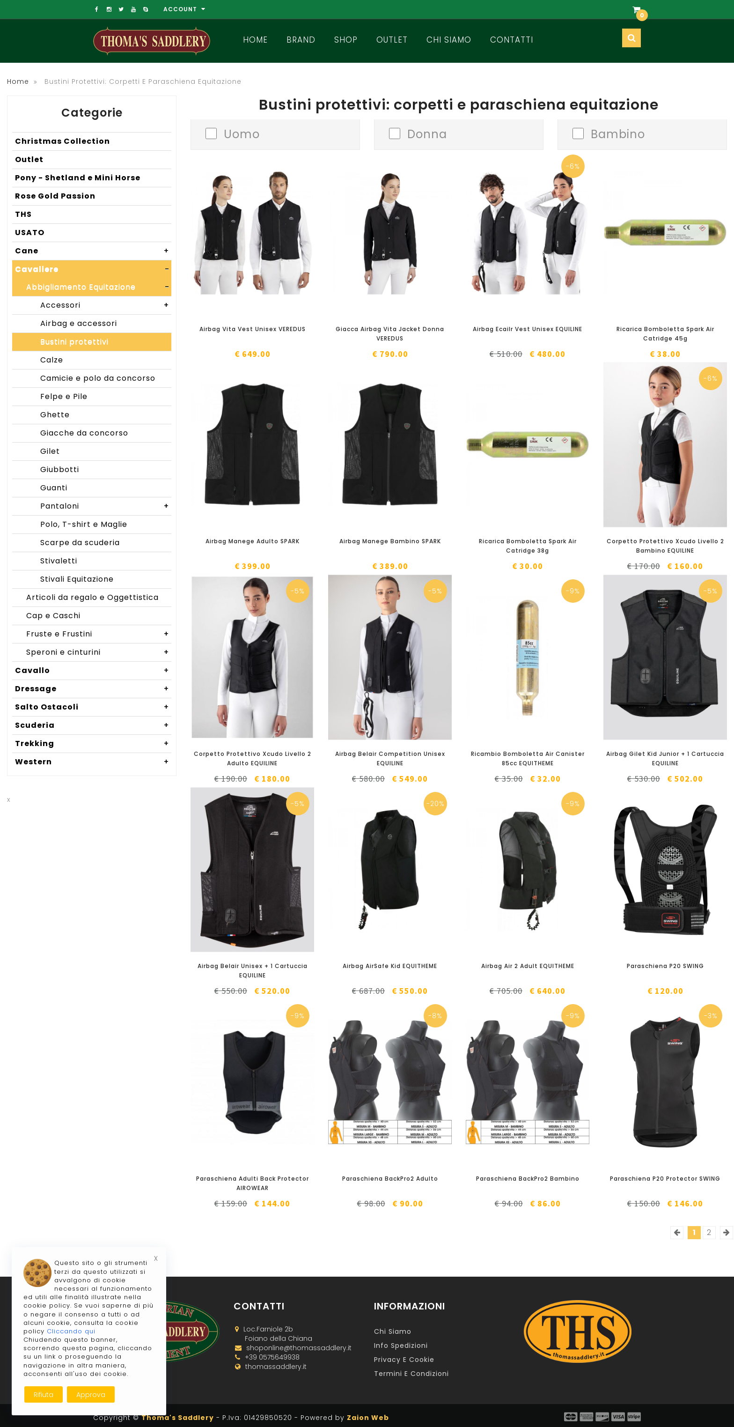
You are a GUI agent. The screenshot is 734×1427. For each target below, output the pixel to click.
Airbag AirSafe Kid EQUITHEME (390, 966)
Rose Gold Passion (55, 196)
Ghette (55, 414)
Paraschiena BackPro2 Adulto (390, 1179)
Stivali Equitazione (77, 579)
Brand (301, 39)
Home (255, 39)
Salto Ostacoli (93, 707)
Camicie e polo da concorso (97, 378)
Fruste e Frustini (98, 634)
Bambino (618, 133)
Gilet (50, 451)
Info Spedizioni (401, 1345)
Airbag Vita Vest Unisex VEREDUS (252, 329)
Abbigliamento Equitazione (98, 287)
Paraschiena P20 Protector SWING (665, 1179)
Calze (51, 360)
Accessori (105, 305)
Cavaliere (93, 269)
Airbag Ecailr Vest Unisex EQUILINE (527, 329)
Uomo (242, 133)
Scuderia (93, 725)
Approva (90, 1394)
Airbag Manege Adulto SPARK (253, 541)
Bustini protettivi (74, 341)
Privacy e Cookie (404, 1359)
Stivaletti (58, 560)
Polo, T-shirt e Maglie (83, 524)
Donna (427, 133)
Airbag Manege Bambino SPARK (390, 541)
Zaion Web (368, 1417)
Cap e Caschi (53, 615)
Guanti (53, 487)
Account (184, 9)
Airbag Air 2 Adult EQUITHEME (527, 966)
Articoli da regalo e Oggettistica (92, 597)
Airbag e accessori (78, 323)
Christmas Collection (62, 141)
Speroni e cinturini (98, 652)
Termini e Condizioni (411, 1373)
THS (23, 214)
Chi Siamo (448, 39)
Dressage (93, 689)
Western (93, 762)
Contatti (511, 39)
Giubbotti (59, 469)
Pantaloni (105, 506)
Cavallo (93, 671)
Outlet (392, 39)
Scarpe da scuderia (80, 542)
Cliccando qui (71, 1331)
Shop (346, 39)
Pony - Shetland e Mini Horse (77, 177)
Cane (93, 251)
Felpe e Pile (64, 396)
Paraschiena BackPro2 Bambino (528, 1179)
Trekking (93, 744)
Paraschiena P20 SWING (665, 966)
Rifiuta (43, 1394)
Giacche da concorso (84, 433)
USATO (29, 232)
